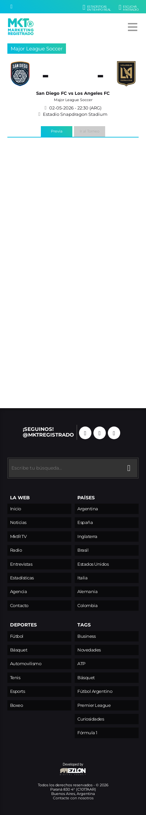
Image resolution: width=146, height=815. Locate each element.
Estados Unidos (92, 564)
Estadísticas (22, 577)
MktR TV (18, 536)
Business (86, 636)
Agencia (18, 591)
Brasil (82, 550)
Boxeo (16, 705)
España (85, 522)
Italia (82, 577)
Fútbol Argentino (94, 691)
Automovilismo (26, 663)
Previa (56, 131)
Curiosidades (90, 719)
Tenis (15, 677)
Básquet (18, 649)
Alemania (87, 591)
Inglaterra (87, 536)
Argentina (87, 508)
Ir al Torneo (89, 131)
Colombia (87, 605)
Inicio (15, 508)
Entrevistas (21, 564)
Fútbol (16, 636)
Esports (17, 691)
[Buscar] (11, 6)
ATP (81, 663)
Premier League (94, 705)
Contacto (19, 605)
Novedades (89, 649)
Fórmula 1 (87, 732)
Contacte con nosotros (73, 798)
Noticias (18, 522)
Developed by (46, 769)
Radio (16, 550)
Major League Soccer (37, 48)
